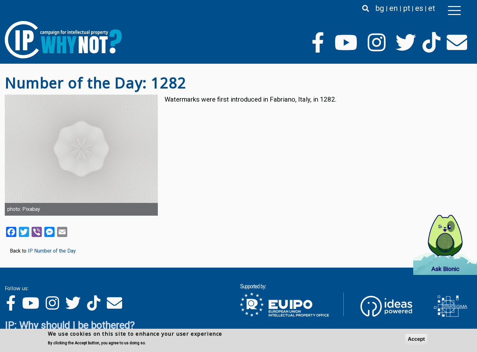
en (393, 8)
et (431, 8)
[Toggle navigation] (454, 10)
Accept (416, 339)
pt (406, 8)
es (419, 8)
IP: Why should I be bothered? (70, 325)
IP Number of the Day (52, 251)
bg (379, 8)
